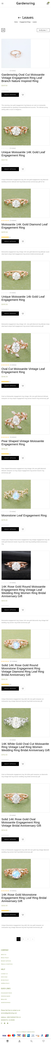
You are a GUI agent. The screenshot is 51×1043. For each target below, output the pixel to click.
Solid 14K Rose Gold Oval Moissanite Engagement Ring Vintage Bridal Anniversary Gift (21, 822)
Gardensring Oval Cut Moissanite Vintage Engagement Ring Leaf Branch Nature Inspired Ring (23, 78)
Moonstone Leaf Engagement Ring (24, 515)
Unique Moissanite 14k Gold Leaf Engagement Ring (23, 298)
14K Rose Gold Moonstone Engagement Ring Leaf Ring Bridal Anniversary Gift (24, 898)
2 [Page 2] (23, 939)
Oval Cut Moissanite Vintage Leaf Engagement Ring (23, 370)
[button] (48, 3)
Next (33, 939)
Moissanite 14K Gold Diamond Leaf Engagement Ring (24, 226)
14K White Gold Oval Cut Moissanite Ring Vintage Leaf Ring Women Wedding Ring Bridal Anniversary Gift (25, 747)
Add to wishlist (23, 95)
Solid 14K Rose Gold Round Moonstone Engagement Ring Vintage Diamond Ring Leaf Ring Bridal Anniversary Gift (22, 670)
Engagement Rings (25, 22)
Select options (10, 95)
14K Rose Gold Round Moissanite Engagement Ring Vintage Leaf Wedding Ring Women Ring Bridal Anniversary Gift (23, 591)
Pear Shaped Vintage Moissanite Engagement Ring (22, 442)
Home (16, 22)
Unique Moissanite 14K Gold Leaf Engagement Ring (23, 154)
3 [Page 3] (27, 939)
